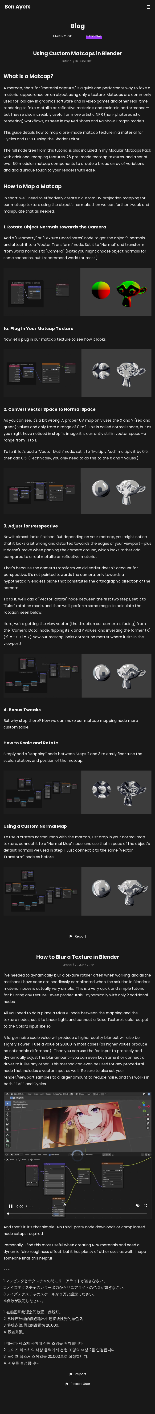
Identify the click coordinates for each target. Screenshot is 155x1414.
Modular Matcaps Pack (130, 150)
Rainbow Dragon (114, 121)
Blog (77, 26)
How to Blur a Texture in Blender (77, 957)
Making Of (62, 36)
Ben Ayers (18, 6)
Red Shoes (80, 121)
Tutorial (94, 36)
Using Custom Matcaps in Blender (77, 53)
